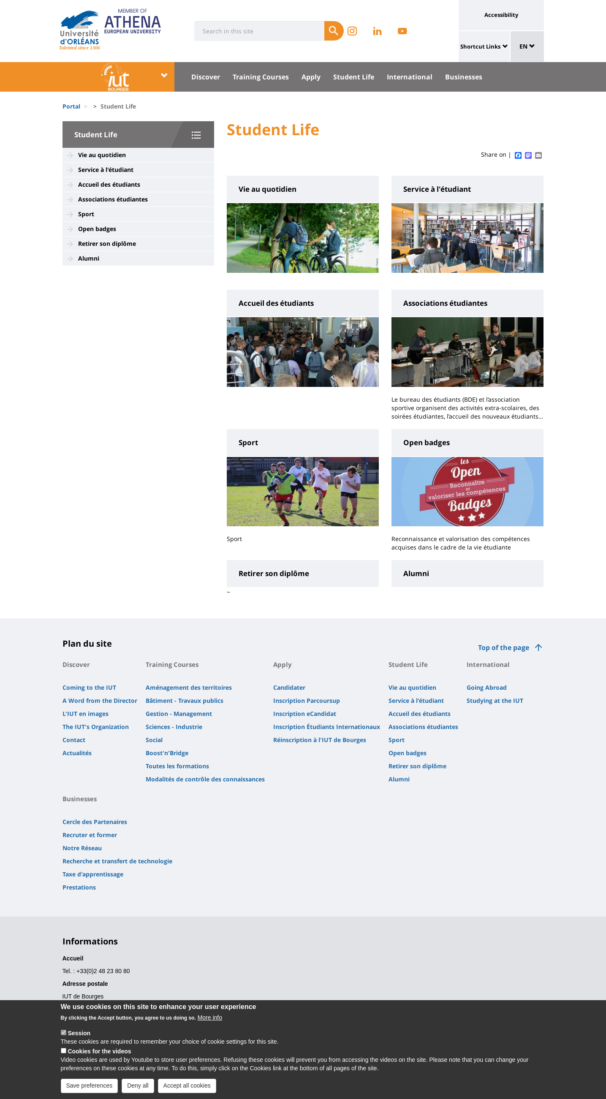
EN (527, 46)
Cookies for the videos (99, 1054)
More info (210, 1020)
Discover (205, 77)
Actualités (77, 753)
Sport (86, 214)
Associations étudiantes (113, 199)
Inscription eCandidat (304, 714)
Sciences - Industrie (174, 727)
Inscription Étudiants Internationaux (326, 727)
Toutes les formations (177, 766)
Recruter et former (90, 835)
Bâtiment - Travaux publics (184, 700)
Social (154, 740)
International (409, 77)
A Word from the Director (100, 700)
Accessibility (501, 15)
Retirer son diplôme (107, 243)
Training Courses (261, 77)
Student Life (353, 77)
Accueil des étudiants (109, 184)
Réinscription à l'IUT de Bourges (319, 740)
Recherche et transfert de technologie (117, 861)
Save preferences (89, 1088)
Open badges (97, 229)
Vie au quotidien (102, 155)
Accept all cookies (187, 1088)
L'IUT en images (86, 714)
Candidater (289, 687)
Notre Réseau (82, 848)
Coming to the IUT (89, 687)
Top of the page (503, 647)
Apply (311, 77)
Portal (71, 106)
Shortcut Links (480, 46)
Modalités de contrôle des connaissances (205, 779)
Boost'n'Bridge (167, 753)
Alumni (88, 258)
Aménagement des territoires (189, 687)
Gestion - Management (179, 714)
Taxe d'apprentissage (93, 874)
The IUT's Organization (96, 727)
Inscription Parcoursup (306, 700)
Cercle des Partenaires (95, 822)
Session (79, 1036)
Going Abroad (487, 687)
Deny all (138, 1088)
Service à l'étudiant (105, 170)
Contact (74, 740)
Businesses (463, 77)
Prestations (79, 887)
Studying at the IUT (495, 700)
